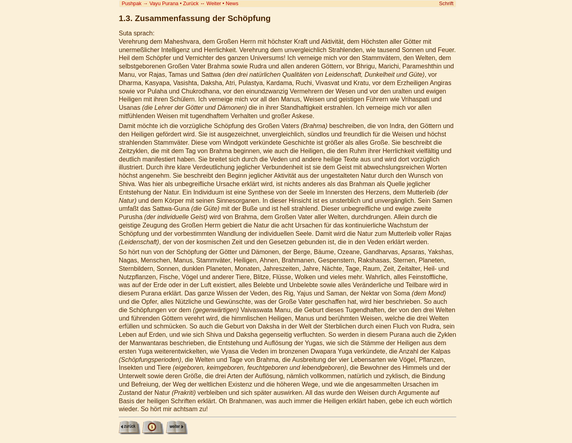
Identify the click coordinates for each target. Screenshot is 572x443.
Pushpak (131, 3)
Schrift (446, 3)
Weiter (214, 3)
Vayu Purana (163, 3)
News (232, 3)
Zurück (191, 3)
